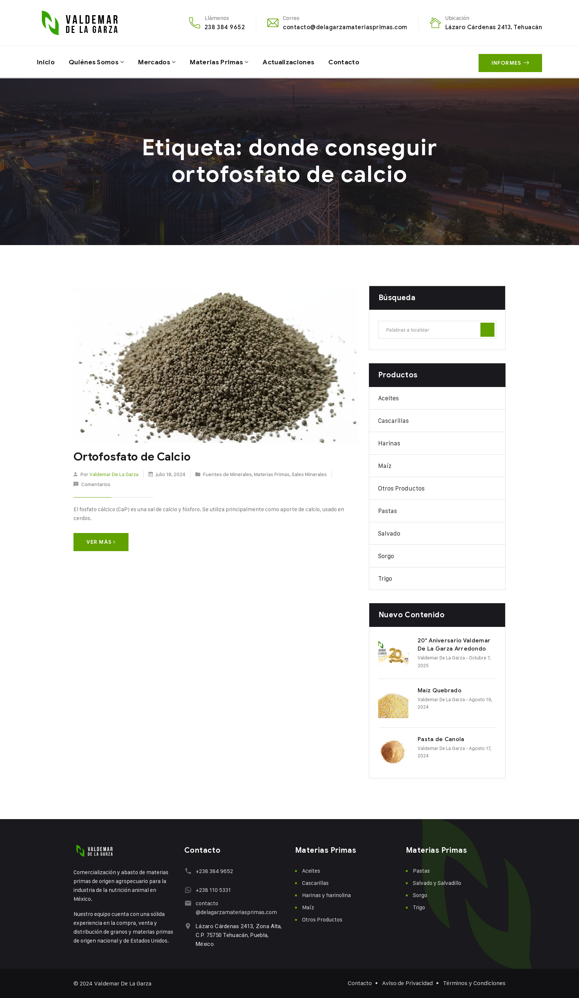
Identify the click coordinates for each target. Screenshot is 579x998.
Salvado (389, 533)
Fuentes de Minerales (227, 474)
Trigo (385, 578)
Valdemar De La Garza (113, 474)
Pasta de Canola (441, 739)
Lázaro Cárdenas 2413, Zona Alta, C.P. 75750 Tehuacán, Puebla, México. (238, 935)
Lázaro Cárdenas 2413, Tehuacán (493, 27)
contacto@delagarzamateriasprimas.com (345, 27)
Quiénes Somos (95, 62)
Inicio (46, 62)
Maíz (384, 465)
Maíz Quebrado (440, 690)
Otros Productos (401, 488)
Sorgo (386, 556)
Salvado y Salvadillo (437, 882)
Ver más (101, 542)
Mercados (157, 62)
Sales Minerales (309, 474)
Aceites (388, 398)
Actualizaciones (294, 62)
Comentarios (95, 484)
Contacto (352, 62)
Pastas (387, 511)
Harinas (389, 443)
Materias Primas (221, 62)
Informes (510, 62)
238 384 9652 (225, 27)
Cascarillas (393, 420)
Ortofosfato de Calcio (131, 457)
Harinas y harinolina (326, 895)
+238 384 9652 (214, 871)
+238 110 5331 (212, 889)
